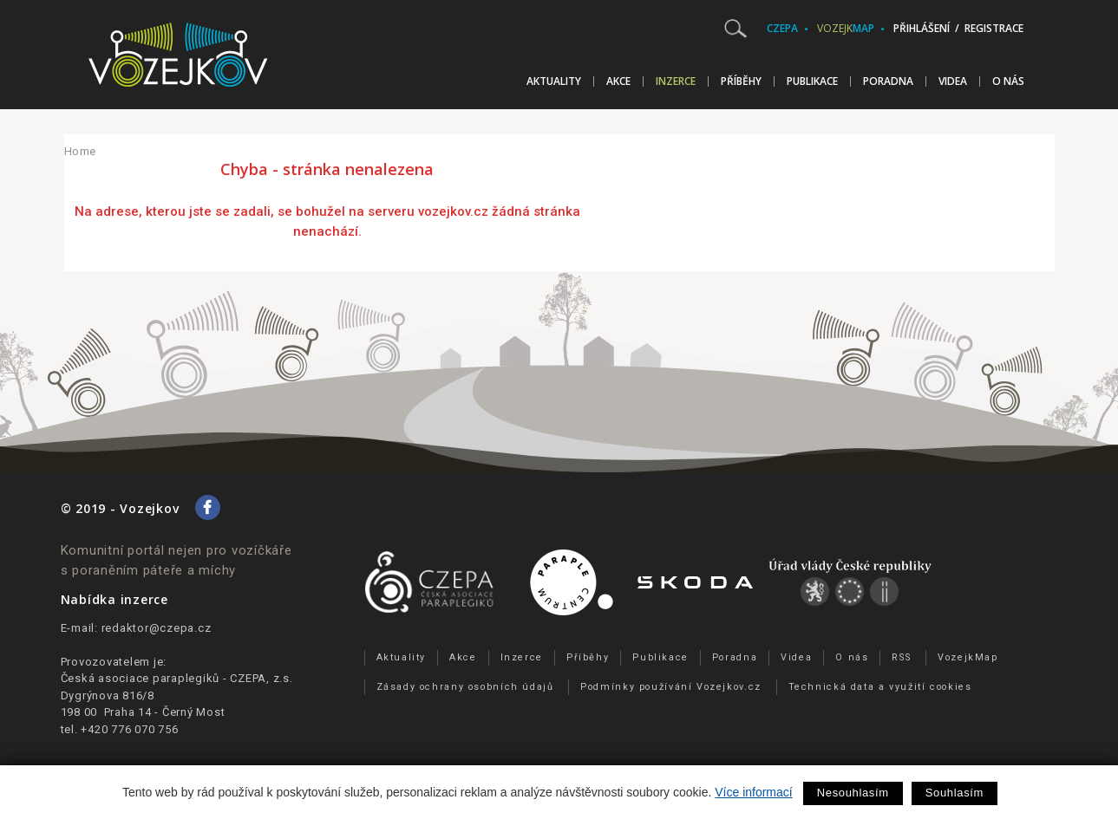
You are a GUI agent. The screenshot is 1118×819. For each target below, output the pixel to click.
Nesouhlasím (853, 792)
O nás (1008, 81)
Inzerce (676, 81)
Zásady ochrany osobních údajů (465, 686)
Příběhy (741, 81)
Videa (952, 81)
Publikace (812, 81)
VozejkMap (968, 657)
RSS (901, 657)
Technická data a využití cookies (880, 686)
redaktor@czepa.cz (156, 627)
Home (80, 151)
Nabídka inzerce (114, 599)
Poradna (888, 81)
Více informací (753, 792)
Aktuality (553, 81)
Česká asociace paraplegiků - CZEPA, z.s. (177, 678)
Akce (618, 81)
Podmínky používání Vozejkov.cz (671, 686)
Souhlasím (954, 792)
